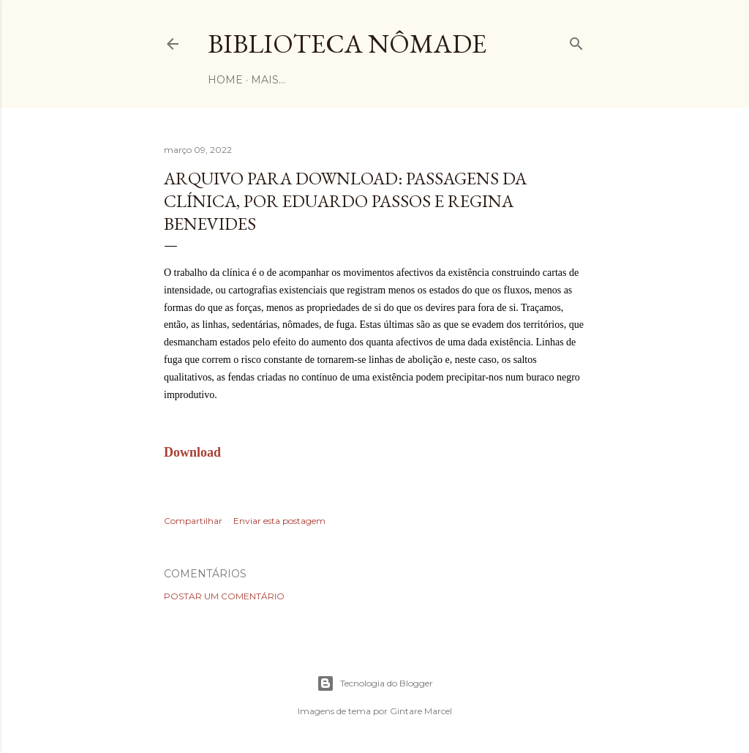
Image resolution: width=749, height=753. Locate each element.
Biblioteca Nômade (347, 43)
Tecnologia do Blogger (375, 683)
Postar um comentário (224, 596)
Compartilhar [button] (193, 520)
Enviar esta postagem (279, 520)
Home (225, 79)
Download (192, 452)
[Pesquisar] (576, 40)
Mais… (268, 79)
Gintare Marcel (421, 710)
